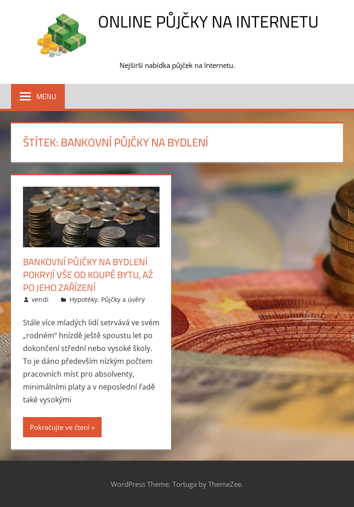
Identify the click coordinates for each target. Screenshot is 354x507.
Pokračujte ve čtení (60, 427)
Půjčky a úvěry (123, 299)
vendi (40, 299)
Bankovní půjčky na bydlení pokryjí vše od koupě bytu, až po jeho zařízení (88, 275)
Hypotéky (83, 299)
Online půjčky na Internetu (208, 21)
